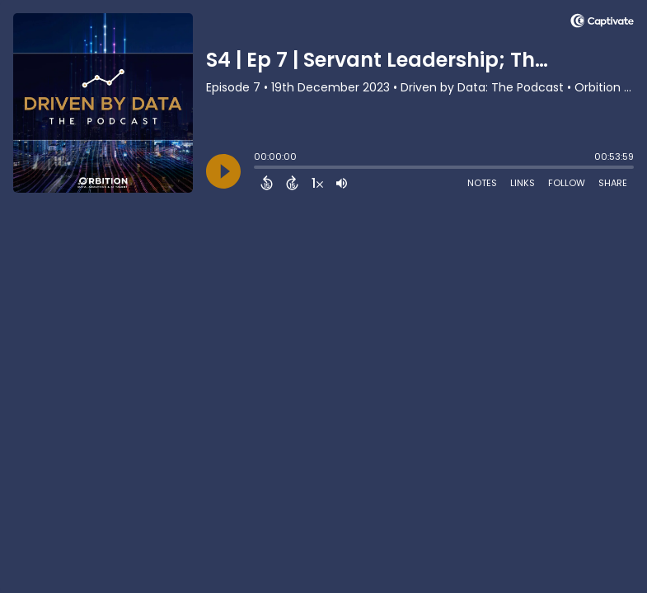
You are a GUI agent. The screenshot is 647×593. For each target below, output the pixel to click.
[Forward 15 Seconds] (292, 183)
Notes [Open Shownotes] (482, 182)
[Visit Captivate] (602, 23)
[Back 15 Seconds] (266, 183)
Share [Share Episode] (612, 182)
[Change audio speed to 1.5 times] (317, 183)
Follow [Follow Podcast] (566, 182)
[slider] (258, 169)
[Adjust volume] (342, 183)
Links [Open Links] (522, 182)
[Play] (223, 171)
